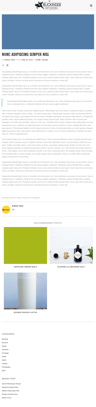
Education (5, 349)
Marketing (26, 198)
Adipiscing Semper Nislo (25, 267)
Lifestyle (45, 60)
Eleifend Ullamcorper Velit (71, 267)
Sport (4, 370)
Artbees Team (9, 60)
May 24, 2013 (27, 60)
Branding (5, 198)
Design (19, 198)
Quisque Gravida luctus (25, 312)
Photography (35, 198)
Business (12, 198)
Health (38, 60)
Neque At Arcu (7, 398)
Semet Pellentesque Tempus (11, 384)
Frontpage (5, 353)
